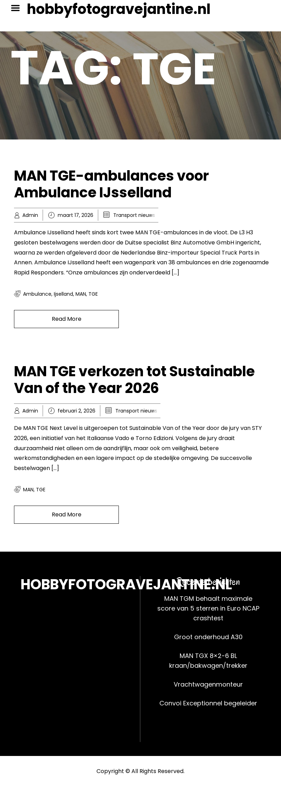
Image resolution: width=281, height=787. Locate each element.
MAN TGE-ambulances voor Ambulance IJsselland (111, 184)
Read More (66, 319)
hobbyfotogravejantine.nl (118, 9)
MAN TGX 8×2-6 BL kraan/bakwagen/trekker (208, 660)
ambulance (37, 293)
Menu (17, 8)
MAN (80, 293)
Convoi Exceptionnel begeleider (208, 703)
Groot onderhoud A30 (208, 637)
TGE (93, 293)
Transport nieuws (134, 215)
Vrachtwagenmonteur (208, 684)
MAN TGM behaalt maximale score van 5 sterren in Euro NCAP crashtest (208, 608)
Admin (30, 215)
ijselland (63, 293)
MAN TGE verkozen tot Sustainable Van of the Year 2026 (134, 380)
